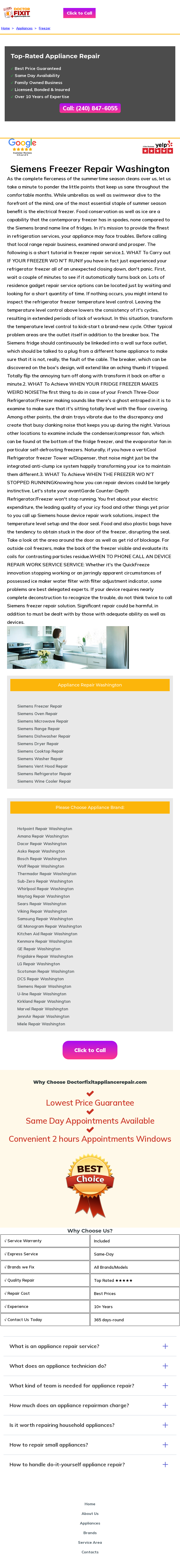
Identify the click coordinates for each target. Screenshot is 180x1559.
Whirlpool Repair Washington (45, 888)
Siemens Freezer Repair (39, 706)
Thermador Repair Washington (46, 873)
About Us (90, 1513)
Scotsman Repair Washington (45, 971)
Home (5, 28)
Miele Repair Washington (41, 1023)
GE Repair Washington (38, 948)
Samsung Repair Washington (45, 918)
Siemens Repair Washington (44, 986)
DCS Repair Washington (40, 978)
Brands (90, 1532)
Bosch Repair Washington (42, 858)
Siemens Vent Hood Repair (42, 766)
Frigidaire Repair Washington (45, 956)
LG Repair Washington (38, 963)
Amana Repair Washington (43, 836)
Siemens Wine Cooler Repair (44, 781)
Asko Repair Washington (41, 851)
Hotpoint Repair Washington (44, 828)
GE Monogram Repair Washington (49, 926)
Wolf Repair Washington (40, 866)
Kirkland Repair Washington (44, 1001)
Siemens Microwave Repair (42, 721)
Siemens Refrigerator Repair (44, 773)
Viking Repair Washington (42, 911)
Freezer (44, 28)
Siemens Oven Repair (37, 713)
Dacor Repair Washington (42, 843)
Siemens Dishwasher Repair (44, 736)
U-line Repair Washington (41, 993)
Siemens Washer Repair (40, 758)
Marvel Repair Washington (42, 1008)
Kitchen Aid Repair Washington (47, 933)
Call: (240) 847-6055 (90, 108)
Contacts (90, 1552)
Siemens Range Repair (38, 728)
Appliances (24, 28)
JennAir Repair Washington (43, 1016)
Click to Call (79, 13)
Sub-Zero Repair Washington (45, 881)
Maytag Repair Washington (43, 896)
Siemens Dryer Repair (38, 743)
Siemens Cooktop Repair (40, 751)
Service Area (90, 1542)
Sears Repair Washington (41, 903)
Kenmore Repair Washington (44, 941)
